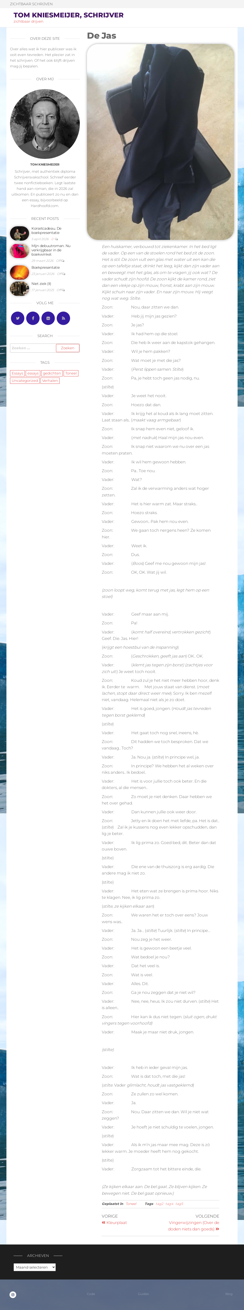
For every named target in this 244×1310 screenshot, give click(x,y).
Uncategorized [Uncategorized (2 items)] (25, 380)
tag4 (169, 1204)
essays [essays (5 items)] (33, 373)
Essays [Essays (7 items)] (17, 373)
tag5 (179, 1204)
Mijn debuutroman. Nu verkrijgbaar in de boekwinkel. (51, 250)
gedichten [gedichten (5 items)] (52, 373)
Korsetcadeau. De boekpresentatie (46, 230)
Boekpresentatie (45, 267)
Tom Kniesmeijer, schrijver (69, 15)
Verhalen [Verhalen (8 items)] (50, 380)
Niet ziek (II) (41, 283)
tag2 (159, 1204)
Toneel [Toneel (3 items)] (71, 373)
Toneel (131, 1204)
